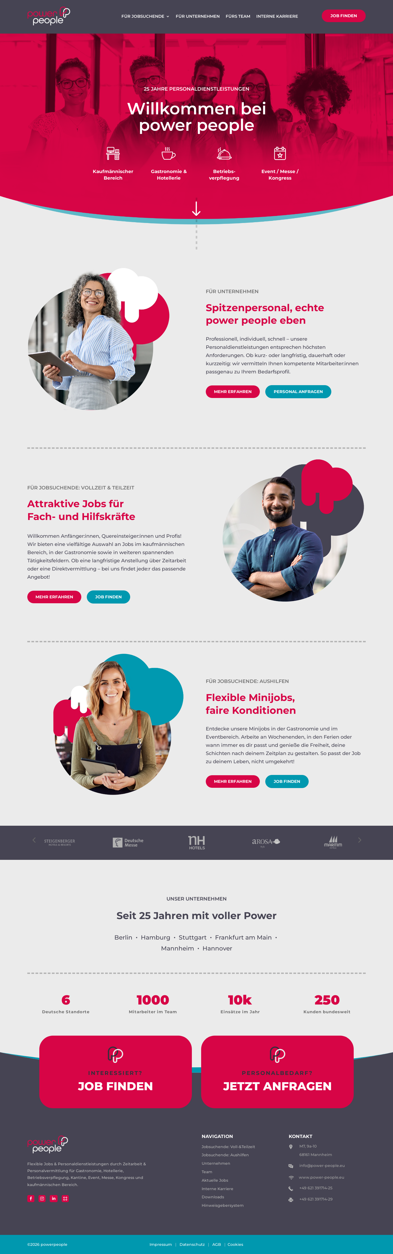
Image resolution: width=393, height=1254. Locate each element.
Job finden (344, 15)
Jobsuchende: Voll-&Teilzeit (228, 1146)
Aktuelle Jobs (215, 1180)
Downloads (213, 1196)
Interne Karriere (277, 16)
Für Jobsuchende (142, 16)
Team (207, 1171)
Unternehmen (216, 1163)
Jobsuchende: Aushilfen (225, 1154)
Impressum (161, 1244)
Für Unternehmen (198, 16)
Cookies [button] (235, 1244)
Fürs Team (238, 16)
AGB (216, 1244)
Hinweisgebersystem (223, 1205)
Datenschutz (192, 1244)
